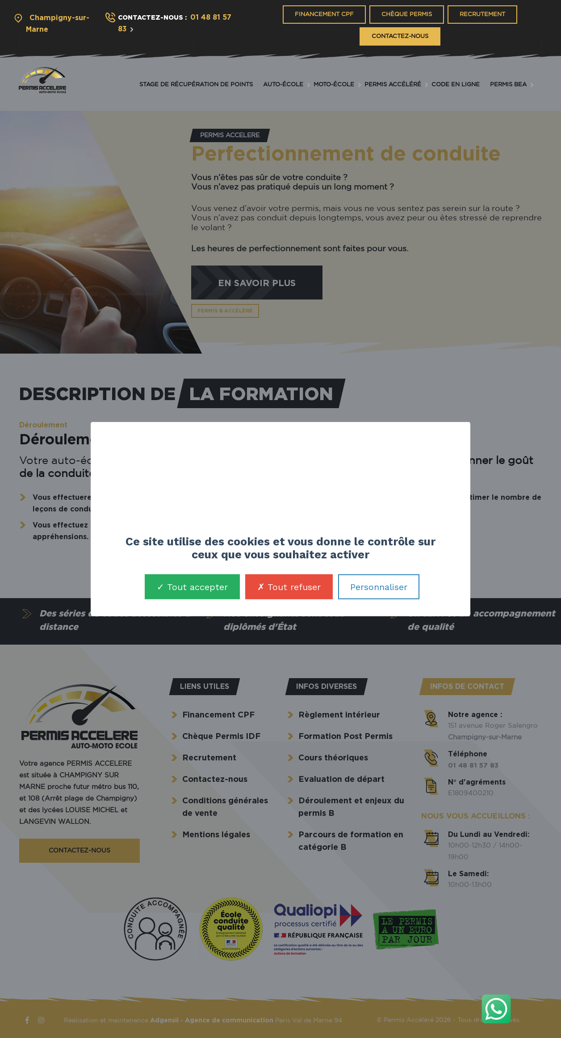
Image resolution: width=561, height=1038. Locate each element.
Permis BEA (508, 84)
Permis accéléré (392, 84)
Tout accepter (192, 586)
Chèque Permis (406, 14)
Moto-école (334, 84)
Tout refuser (289, 586)
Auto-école (283, 84)
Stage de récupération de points (196, 84)
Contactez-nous (400, 36)
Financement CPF (324, 14)
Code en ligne (455, 84)
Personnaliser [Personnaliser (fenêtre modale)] (378, 586)
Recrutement (482, 14)
